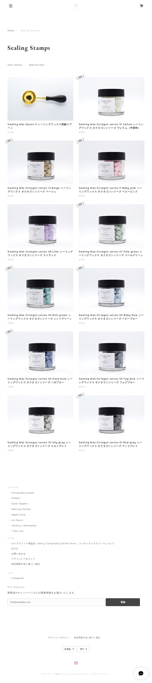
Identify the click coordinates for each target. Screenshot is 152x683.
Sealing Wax (37, 64)
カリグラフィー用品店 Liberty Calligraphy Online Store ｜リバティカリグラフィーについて (63, 543)
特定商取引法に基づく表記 (25, 564)
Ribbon (15, 498)
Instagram (17, 578)
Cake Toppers (19, 503)
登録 (123, 602)
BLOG (14, 548)
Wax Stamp (15, 64)
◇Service (17, 530)
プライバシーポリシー (23, 558)
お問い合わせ (18, 553)
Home (11, 30)
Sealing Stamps (21, 509)
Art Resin (17, 520)
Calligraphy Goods (22, 492)
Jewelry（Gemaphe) (24, 525)
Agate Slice (18, 514)
